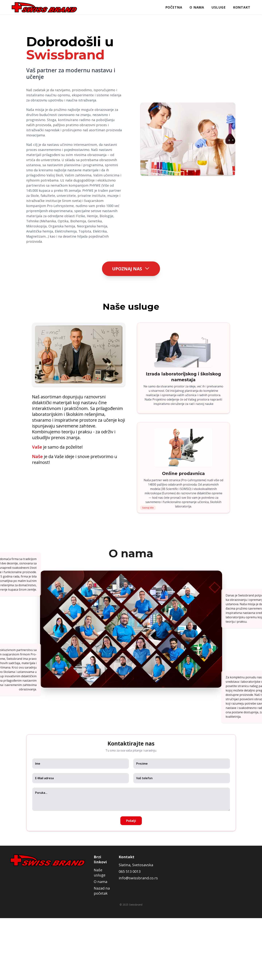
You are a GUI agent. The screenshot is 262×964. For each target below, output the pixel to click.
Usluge (218, 7)
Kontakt (241, 7)
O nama (197, 7)
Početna (173, 7)
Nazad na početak (102, 891)
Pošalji (131, 821)
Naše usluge (99, 873)
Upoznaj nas (131, 268)
